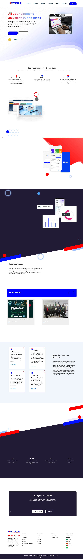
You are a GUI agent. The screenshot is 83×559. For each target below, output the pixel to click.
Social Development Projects (27, 543)
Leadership (24, 541)
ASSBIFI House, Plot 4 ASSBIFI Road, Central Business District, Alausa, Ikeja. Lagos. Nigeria (13, 539)
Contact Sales (23, 33)
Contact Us (24, 539)
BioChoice (39, 543)
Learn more (13, 364)
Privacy (23, 545)
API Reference (54, 535)
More (71, 292)
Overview (53, 533)
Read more (9, 322)
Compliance (24, 537)
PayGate (38, 535)
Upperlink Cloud (40, 533)
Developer (64, 3)
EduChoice (39, 541)
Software (43, 3)
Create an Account (13, 33)
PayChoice (39, 539)
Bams (38, 537)
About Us (24, 533)
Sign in (73, 3)
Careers (23, 535)
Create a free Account (37, 511)
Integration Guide (55, 537)
